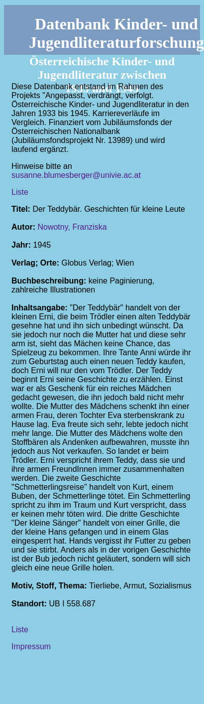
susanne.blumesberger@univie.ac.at (76, 175)
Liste (19, 192)
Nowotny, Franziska (71, 227)
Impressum (31, 646)
